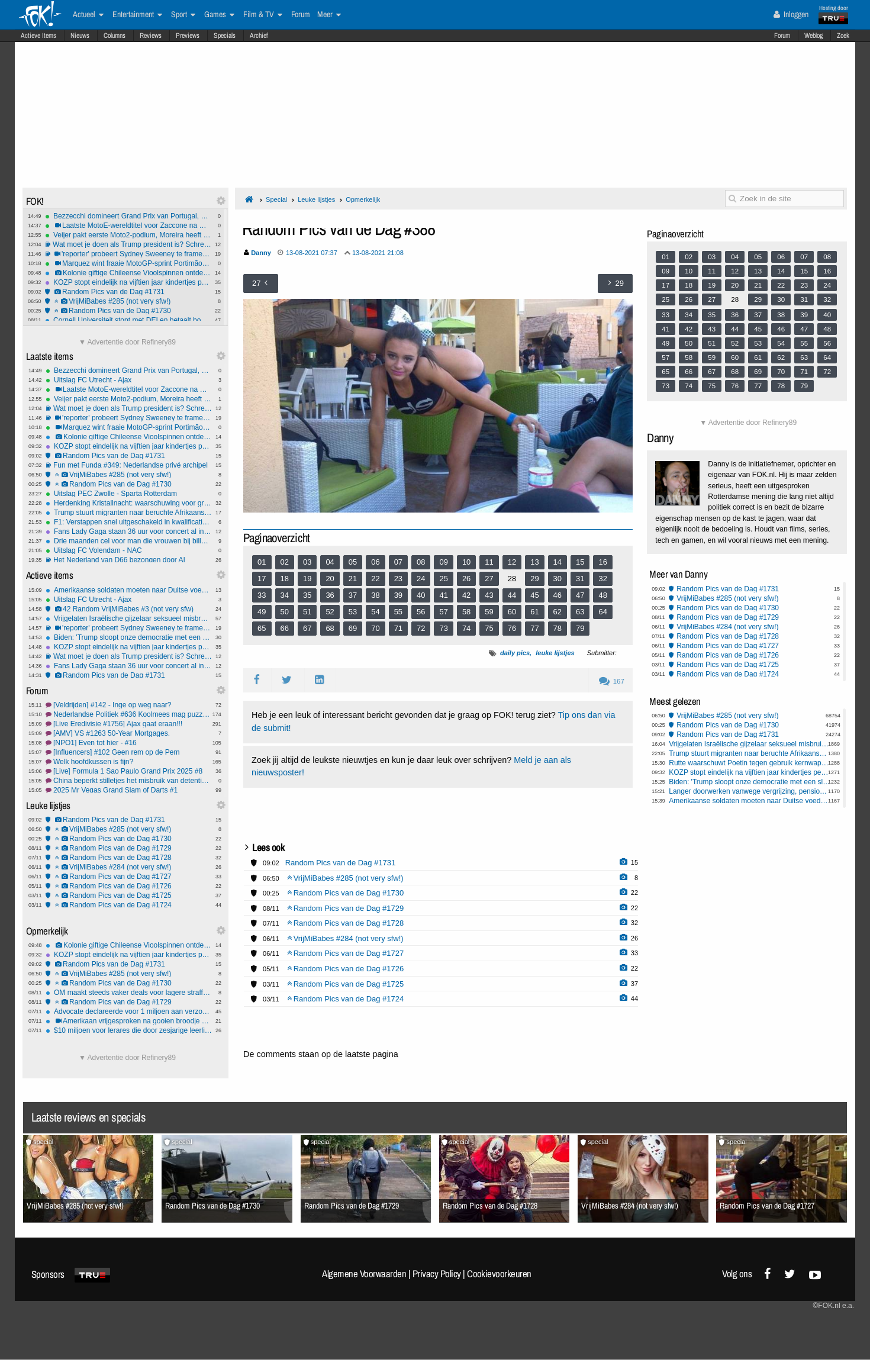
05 (353, 562)
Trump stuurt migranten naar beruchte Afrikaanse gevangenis (129, 512)
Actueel (88, 15)
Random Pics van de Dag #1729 (129, 848)
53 (353, 611)
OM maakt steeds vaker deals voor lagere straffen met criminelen (129, 992)
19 (307, 578)
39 (398, 595)
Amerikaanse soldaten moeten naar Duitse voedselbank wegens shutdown (129, 590)
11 (489, 562)
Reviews (151, 35)
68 (330, 628)
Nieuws (79, 35)
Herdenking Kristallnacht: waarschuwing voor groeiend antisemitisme (129, 503)
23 (398, 578)
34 (285, 595)
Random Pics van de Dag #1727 (129, 876)
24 (421, 578)
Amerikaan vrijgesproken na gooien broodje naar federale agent (129, 1020)
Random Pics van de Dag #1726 (129, 886)
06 (375, 562)
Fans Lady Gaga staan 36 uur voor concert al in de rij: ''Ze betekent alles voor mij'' (129, 531)
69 (353, 628)
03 (307, 562)
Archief (259, 35)
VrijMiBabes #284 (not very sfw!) (129, 867)
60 (512, 611)
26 (466, 578)
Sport (183, 15)
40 (421, 595)
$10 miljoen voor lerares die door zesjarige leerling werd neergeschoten (129, 1030)
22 (375, 578)
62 (557, 611)
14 (557, 562)
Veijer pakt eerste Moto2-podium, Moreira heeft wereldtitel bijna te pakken (128, 235)
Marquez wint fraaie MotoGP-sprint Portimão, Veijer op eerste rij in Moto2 (128, 263)
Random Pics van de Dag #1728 (129, 857)
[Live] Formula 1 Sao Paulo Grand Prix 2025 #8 (129, 771)
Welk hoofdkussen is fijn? (129, 761)
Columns (114, 35)
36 (330, 595)
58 (466, 611)
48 (602, 595)
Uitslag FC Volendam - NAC (129, 550)
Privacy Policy (437, 1273)
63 (580, 611)
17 (261, 578)
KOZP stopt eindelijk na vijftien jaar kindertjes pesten (128, 282)
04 (330, 562)
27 (489, 578)
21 (353, 578)
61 (534, 611)
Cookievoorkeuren (499, 1273)
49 (261, 611)
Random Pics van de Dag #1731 (128, 291)
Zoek (843, 35)
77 (534, 628)
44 (512, 595)
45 (534, 595)
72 (421, 628)
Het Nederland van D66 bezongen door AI (129, 559)
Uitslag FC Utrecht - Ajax (129, 380)
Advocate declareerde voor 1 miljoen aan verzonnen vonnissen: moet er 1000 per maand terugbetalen (129, 1011)
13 (534, 562)
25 (443, 578)
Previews (187, 35)
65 (261, 628)
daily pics (515, 652)
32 (602, 578)
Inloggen (791, 14)
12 (512, 562)
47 (580, 595)
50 (285, 611)
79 (580, 628)
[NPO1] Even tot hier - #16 (129, 742)
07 (398, 562)
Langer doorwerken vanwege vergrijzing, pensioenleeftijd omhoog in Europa (749, 791)
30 (557, 578)
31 (580, 578)
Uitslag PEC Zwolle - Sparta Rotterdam (129, 493)
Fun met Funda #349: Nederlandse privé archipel (129, 465)
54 (375, 611)
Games (219, 15)
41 (443, 595)
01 (261, 562)
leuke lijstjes (555, 652)
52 (330, 611)
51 (307, 611)
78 (557, 628)
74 (466, 628)
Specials (225, 35)
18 (285, 578)
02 (285, 562)
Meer (329, 15)
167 (611, 681)
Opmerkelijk (363, 199)
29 (534, 578)
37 (353, 595)
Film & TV (262, 15)
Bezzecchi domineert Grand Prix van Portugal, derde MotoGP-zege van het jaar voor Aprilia (128, 216)
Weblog (813, 35)
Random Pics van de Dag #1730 (128, 310)
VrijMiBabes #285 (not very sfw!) (128, 301)
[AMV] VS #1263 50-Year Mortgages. (129, 733)
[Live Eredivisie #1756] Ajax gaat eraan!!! (129, 723)
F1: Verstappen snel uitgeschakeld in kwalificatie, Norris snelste (129, 522)
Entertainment (137, 15)
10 (466, 562)
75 (489, 628)
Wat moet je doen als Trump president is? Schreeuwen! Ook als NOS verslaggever (128, 244)
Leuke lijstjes (316, 199)
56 (421, 611)
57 (443, 611)
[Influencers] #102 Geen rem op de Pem (129, 752)
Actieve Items (38, 35)
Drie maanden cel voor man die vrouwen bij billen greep (129, 541)
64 (602, 611)
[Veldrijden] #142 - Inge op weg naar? (129, 704)
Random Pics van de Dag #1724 (129, 904)
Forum (782, 35)
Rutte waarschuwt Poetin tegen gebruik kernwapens (749, 762)
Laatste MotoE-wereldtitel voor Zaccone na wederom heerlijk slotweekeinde (128, 225)
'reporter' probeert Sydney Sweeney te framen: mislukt (128, 253)
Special (276, 199)
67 (307, 628)
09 (443, 562)
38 (375, 595)
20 (330, 578)
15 (580, 562)
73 (443, 628)
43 (489, 595)
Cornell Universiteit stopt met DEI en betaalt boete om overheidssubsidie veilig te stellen (128, 320)
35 (307, 595)
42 (466, 595)
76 (512, 628)
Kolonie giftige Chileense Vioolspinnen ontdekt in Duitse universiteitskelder (128, 272)
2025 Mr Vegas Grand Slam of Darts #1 (129, 790)
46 (557, 595)
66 (285, 628)
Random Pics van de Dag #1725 (129, 895)
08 (421, 562)
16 (602, 562)
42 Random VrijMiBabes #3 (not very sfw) (129, 609)
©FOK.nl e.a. (833, 1305)
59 (489, 611)
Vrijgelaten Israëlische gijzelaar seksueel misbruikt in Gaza (129, 618)
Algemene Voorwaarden (364, 1273)
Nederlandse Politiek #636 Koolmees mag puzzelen (129, 714)
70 (375, 628)
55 (398, 611)
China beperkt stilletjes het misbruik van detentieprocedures (129, 780)
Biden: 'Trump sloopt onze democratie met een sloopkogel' (129, 637)
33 (261, 595)
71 (398, 628)
